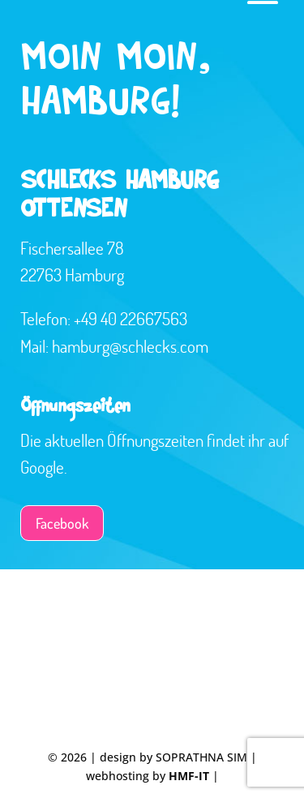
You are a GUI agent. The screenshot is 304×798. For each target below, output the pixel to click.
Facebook (62, 523)
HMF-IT (189, 775)
